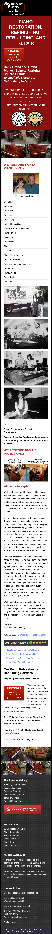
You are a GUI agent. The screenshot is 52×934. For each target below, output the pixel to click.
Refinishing (9, 220)
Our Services (9, 202)
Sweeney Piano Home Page (16, 785)
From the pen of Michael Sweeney (32, 635)
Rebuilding (8, 211)
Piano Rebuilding (11, 839)
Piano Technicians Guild (30, 863)
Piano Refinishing (12, 835)
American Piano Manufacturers (18, 264)
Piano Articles (10, 273)
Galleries (8, 251)
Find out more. (10, 922)
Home (6, 424)
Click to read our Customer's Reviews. (23, 650)
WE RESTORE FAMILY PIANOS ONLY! (20, 166)
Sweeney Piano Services (15, 791)
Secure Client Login (12, 788)
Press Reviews (10, 277)
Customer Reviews (12, 259)
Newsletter (8, 268)
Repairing (8, 206)
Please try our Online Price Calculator (23, 658)
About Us (8, 246)
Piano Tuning (10, 233)
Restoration (9, 215)
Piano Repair (10, 842)
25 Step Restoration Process (17, 829)
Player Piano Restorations (15, 255)
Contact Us (9, 242)
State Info (8, 282)
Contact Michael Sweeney (15, 801)
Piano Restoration (12, 832)
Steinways (8, 237)
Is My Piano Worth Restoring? (17, 228)
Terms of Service (11, 798)
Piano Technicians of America (26, 866)
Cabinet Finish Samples (14, 224)
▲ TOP (8, 930)
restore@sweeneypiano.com (23, 917)
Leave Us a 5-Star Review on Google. (23, 654)
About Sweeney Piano (14, 794)
